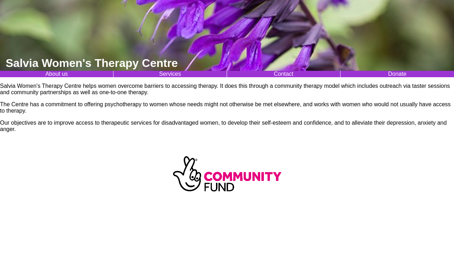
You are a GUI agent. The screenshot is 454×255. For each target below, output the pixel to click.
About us (56, 74)
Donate (397, 74)
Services (170, 74)
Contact (283, 74)
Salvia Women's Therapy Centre (92, 63)
